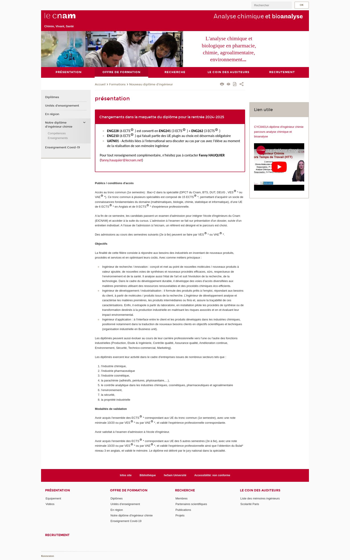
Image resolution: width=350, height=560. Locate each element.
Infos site (126, 475)
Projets (179, 515)
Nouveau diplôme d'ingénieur (151, 84)
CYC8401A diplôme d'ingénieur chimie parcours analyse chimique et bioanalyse (278, 131)
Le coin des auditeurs (260, 490)
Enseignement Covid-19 (62, 147)
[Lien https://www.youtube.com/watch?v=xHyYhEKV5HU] (279, 166)
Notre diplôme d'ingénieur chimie (58, 124)
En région (52, 114)
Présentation (57, 490)
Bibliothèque (148, 475)
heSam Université (175, 475)
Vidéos (50, 504)
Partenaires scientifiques (191, 504)
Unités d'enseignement (62, 105)
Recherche (185, 490)
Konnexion (47, 556)
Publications (183, 509)
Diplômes (52, 97)
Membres (181, 498)
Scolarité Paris (249, 504)
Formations (117, 84)
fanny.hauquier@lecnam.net (121, 160)
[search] (271, 5)
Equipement (53, 498)
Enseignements (58, 138)
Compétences (57, 133)
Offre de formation (128, 490)
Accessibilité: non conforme (212, 475)
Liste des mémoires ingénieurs (260, 498)
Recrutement (57, 535)
